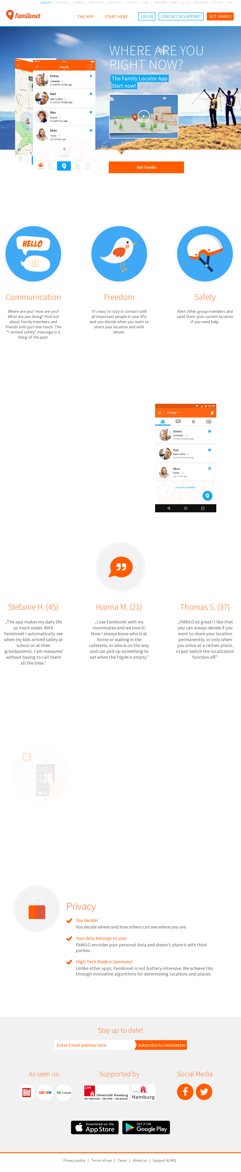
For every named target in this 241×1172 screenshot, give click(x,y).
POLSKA (218, 2)
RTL (45, 1092)
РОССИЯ (160, 2)
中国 (174, 2)
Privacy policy (74, 1160)
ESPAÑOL (78, 2)
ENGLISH (46, 2)
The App (85, 16)
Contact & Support (181, 16)
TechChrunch (64, 1092)
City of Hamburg (143, 1092)
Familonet (23, 15)
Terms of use (101, 1160)
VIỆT (230, 2)
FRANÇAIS (115, 2)
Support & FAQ (164, 1160)
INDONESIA (201, 2)
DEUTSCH (62, 2)
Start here (116, 16)
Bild (26, 1092)
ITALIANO (131, 2)
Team (122, 1160)
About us (140, 1160)
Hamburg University (106, 1092)
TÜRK (145, 2)
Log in (147, 16)
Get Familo (220, 16)
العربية (185, 2)
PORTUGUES (96, 2)
